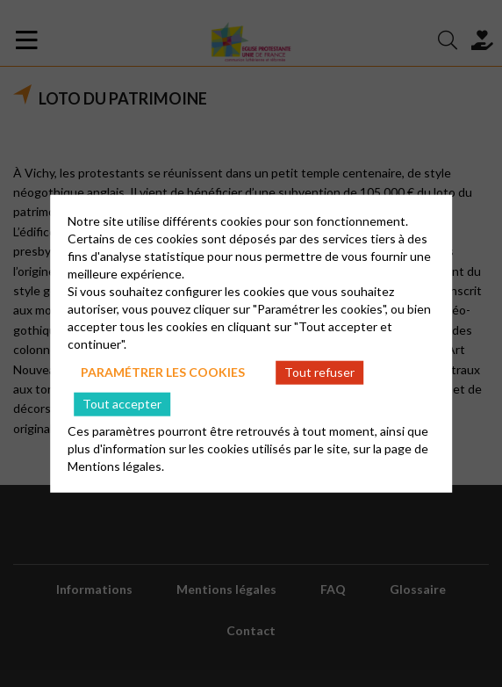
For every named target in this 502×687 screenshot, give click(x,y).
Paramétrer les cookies (163, 372)
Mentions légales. (116, 465)
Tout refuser (319, 372)
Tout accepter (121, 403)
